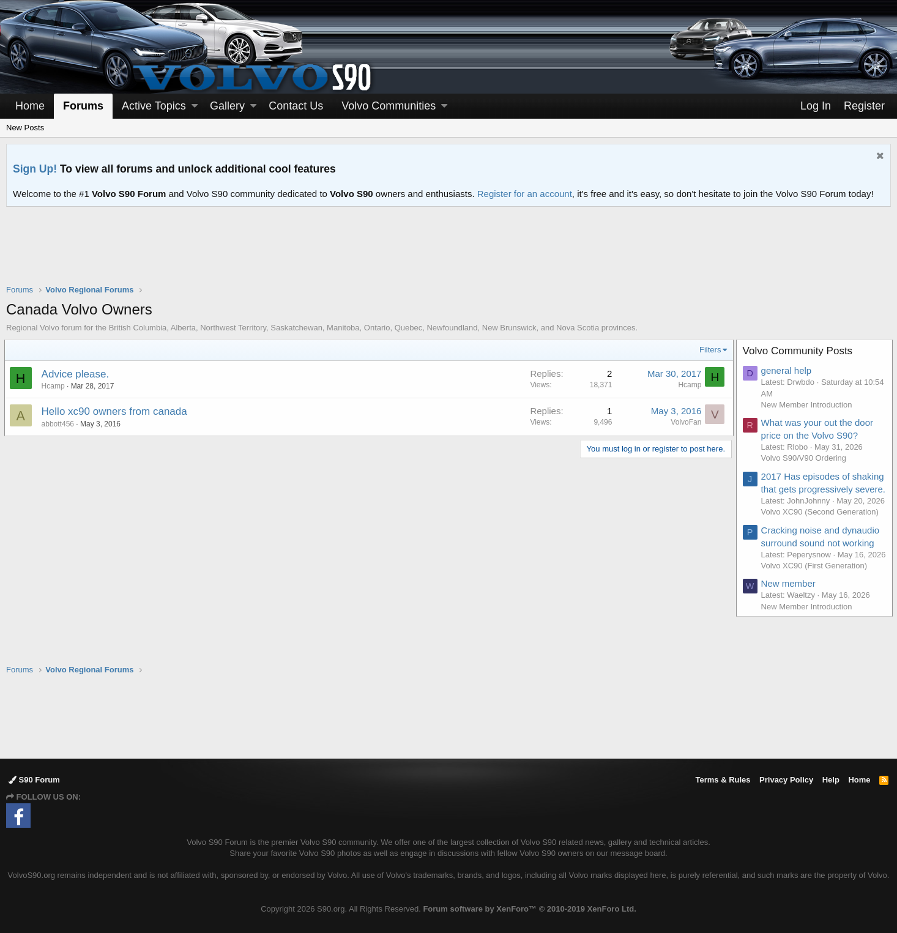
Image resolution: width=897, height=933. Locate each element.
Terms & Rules (722, 780)
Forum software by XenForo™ (529, 908)
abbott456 (59, 424)
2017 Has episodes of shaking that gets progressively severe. (807, 489)
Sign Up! (35, 169)
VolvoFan (684, 422)
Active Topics (154, 106)
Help (830, 780)
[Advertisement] (448, 253)
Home (30, 106)
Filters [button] (708, 349)
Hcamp (55, 386)
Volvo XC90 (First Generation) (816, 600)
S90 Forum (34, 780)
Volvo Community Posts (800, 351)
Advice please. (77, 374)
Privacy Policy (786, 780)
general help (788, 370)
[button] (194, 106)
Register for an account (524, 193)
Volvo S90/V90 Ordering (805, 458)
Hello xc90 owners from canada (116, 411)
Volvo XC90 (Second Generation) (821, 535)
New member (790, 619)
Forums (83, 106)
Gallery (227, 106)
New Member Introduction (808, 404)
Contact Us (296, 106)
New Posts (25, 127)
